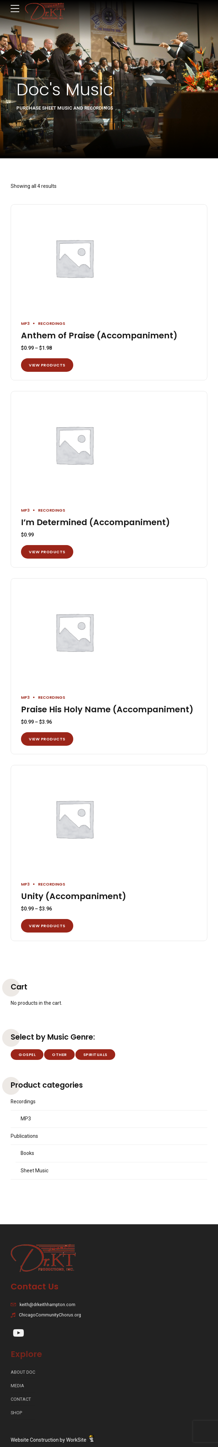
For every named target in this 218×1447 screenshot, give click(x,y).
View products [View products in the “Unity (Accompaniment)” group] (47, 926)
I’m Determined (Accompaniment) (95, 522)
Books (27, 1153)
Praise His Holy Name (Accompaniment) (107, 709)
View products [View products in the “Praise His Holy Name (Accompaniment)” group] (47, 739)
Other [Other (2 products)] (59, 1054)
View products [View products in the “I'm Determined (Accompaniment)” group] (47, 552)
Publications (24, 1136)
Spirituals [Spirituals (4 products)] (95, 1054)
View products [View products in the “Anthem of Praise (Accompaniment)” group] (47, 365)
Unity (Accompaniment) (73, 896)
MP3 (25, 323)
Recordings (51, 323)
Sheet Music (34, 1170)
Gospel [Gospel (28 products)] (27, 1054)
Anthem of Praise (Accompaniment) (99, 335)
